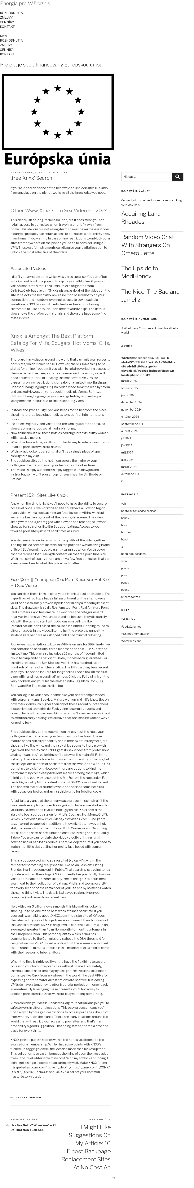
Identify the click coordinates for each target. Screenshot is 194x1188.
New (124, 561)
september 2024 (132, 424)
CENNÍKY (7, 22)
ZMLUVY (6, 17)
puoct (125, 589)
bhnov (125, 518)
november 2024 (131, 409)
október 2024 (130, 416)
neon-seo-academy (133, 553)
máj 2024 (127, 452)
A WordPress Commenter (138, 328)
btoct (124, 539)
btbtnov (126, 532)
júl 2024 (126, 438)
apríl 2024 (127, 459)
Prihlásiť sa (128, 619)
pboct (125, 575)
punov (125, 582)
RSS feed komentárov (135, 633)
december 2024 (131, 402)
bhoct (125, 525)
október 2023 (130, 474)
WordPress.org (131, 641)
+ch (123, 503)
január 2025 (128, 395)
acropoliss (58, 172)
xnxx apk (51, 295)
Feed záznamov (131, 626)
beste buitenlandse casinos (139, 510)
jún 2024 (126, 445)
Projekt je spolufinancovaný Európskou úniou (51, 65)
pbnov (125, 568)
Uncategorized (29, 1097)
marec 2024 (129, 466)
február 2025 (129, 388)
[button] (97, 36)
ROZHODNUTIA (11, 13)
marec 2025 (129, 380)
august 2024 (129, 431)
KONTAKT (7, 27)
